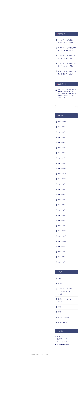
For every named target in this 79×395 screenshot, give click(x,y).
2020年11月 (62, 236)
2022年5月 (61, 148)
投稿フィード (62, 339)
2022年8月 (61, 137)
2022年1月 (61, 163)
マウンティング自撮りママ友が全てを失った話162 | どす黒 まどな (67, 95)
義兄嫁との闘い (63, 317)
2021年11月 (62, 174)
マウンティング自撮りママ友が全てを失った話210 (67, 65)
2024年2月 (61, 127)
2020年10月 (62, 241)
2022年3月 (61, 153)
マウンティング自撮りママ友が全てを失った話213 (67, 41)
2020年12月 (62, 231)
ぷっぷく (61, 283)
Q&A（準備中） (56, 2)
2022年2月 (61, 158)
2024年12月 (62, 122)
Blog (59, 278)
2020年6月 (61, 262)
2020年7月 (61, 257)
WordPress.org (63, 344)
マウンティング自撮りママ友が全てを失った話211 (67, 57)
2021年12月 (62, 168)
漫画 (59, 312)
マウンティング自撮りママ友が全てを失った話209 (67, 73)
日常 (59, 307)
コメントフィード (63, 342)
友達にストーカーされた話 (65, 300)
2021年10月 (62, 179)
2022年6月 (61, 142)
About (40, 2)
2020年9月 (61, 246)
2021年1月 (61, 226)
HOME (10, 2)
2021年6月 (61, 200)
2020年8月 (61, 252)
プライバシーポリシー (25, 3)
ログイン (60, 336)
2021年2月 (61, 220)
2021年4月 (61, 210)
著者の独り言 (62, 322)
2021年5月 (61, 205)
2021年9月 (61, 184)
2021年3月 (61, 215)
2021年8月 (61, 189)
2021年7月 (61, 194)
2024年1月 (61, 132)
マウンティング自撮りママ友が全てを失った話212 (67, 49)
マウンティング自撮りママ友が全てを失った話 (65, 291)
